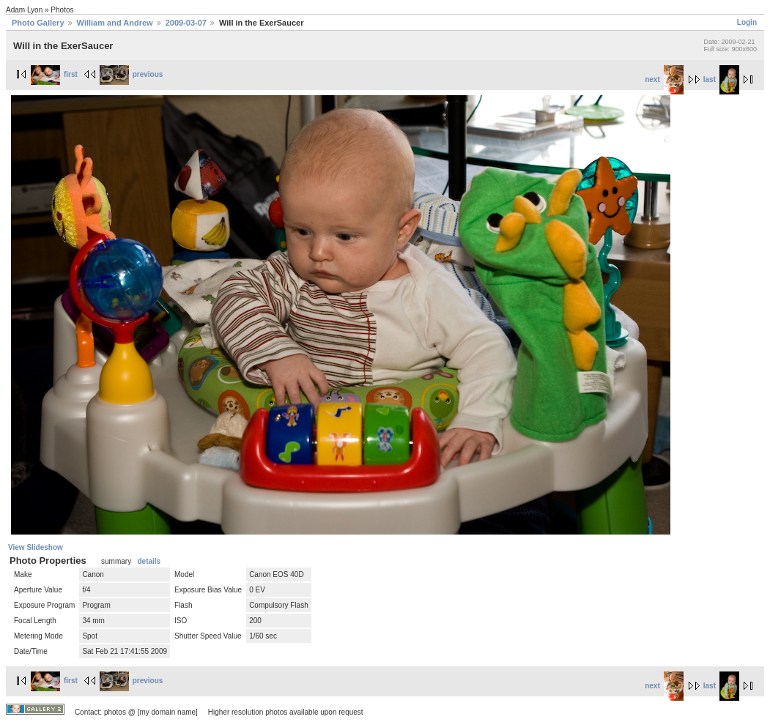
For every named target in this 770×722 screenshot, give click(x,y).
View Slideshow (35, 547)
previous (131, 74)
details (148, 561)
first (54, 74)
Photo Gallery (38, 22)
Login (747, 22)
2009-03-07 (186, 22)
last (721, 79)
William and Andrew (115, 22)
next (664, 79)
